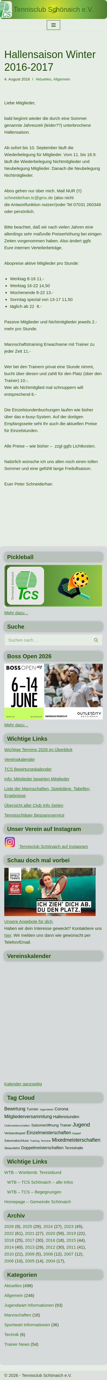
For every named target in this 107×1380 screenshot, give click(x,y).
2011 (71, 1247)
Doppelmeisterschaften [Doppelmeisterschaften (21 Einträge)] (42, 1147)
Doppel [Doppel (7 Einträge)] (76, 1133)
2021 (30, 1233)
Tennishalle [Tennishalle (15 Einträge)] (74, 1148)
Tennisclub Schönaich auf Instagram (53, 846)
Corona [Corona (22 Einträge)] (61, 1109)
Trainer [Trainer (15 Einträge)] (65, 1125)
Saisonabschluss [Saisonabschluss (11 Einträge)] (16, 1140)
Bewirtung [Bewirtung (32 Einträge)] (14, 1109)
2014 (9, 1247)
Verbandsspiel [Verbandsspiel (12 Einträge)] (14, 1133)
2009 (30, 1254)
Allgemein (61, 79)
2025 (27, 1226)
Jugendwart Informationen (29, 1305)
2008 (48, 1254)
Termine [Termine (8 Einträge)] (46, 1140)
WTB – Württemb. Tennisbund (32, 1172)
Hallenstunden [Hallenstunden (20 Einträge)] (66, 1116)
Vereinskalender (19, 759)
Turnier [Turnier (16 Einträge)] (32, 1109)
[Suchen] (47, 640)
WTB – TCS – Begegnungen (34, 1191)
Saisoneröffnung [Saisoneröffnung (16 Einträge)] (44, 1125)
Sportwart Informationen (27, 1324)
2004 (50, 1260)
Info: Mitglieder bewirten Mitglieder (36, 778)
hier (7, 935)
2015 (71, 1240)
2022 (9, 1233)
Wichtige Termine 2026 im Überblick (38, 749)
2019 (71, 1233)
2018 (9, 1240)
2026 (9, 1226)
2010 (9, 1254)
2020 (50, 1233)
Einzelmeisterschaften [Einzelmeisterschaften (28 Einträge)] (49, 1132)
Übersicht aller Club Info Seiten (33, 805)
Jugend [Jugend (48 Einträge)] (81, 1125)
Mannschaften (17, 1314)
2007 (68, 1254)
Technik (11, 1334)
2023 (68, 1226)
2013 (30, 1247)
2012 (50, 1247)
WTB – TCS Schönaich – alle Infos (40, 1182)
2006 (9, 1260)
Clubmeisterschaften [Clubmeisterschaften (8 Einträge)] (17, 1125)
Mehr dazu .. (16, 612)
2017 (30, 1240)
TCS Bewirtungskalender (28, 769)
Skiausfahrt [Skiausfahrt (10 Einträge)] (12, 1148)
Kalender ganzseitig (23, 1083)
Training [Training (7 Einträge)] (34, 1140)
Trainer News (17, 1344)
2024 (48, 1226)
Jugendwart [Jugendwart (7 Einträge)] (46, 1109)
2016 (50, 1240)
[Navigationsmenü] (53, 25)
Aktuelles (43, 79)
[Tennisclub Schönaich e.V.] (53, 9)
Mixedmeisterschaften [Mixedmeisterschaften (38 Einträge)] (76, 1140)
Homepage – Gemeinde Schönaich (37, 1201)
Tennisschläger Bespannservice (34, 815)
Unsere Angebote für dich (28, 921)
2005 (30, 1260)
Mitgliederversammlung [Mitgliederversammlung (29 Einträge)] (28, 1116)
